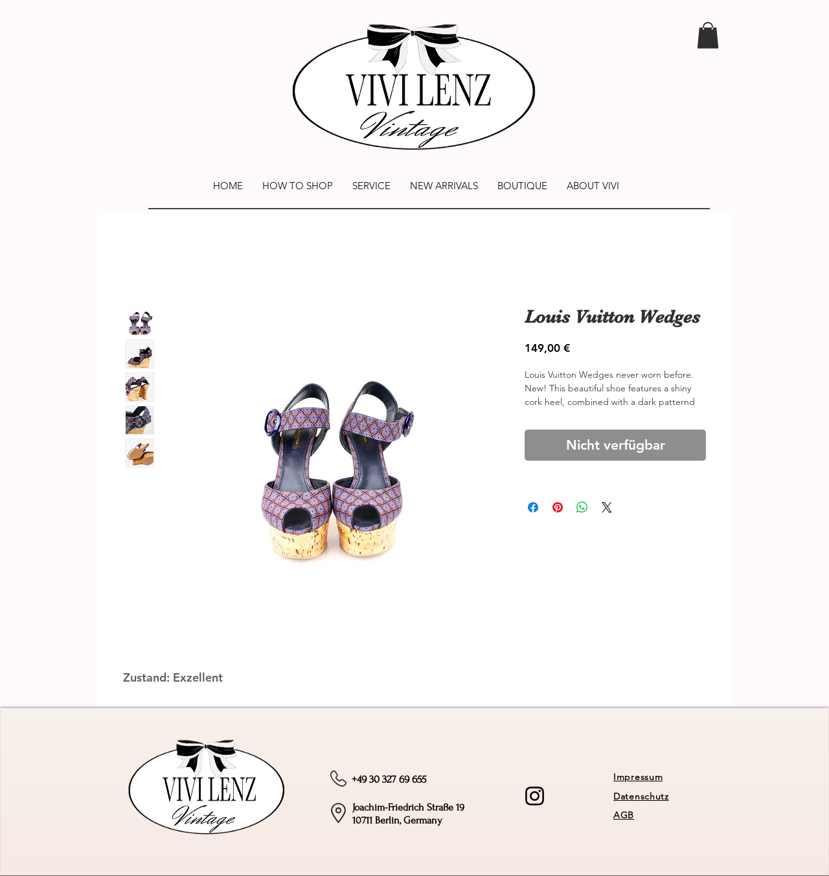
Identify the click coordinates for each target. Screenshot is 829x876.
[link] (708, 35)
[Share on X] (607, 507)
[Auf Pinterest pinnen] (557, 507)
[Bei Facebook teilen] (533, 507)
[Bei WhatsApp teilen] (582, 507)
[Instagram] (534, 796)
